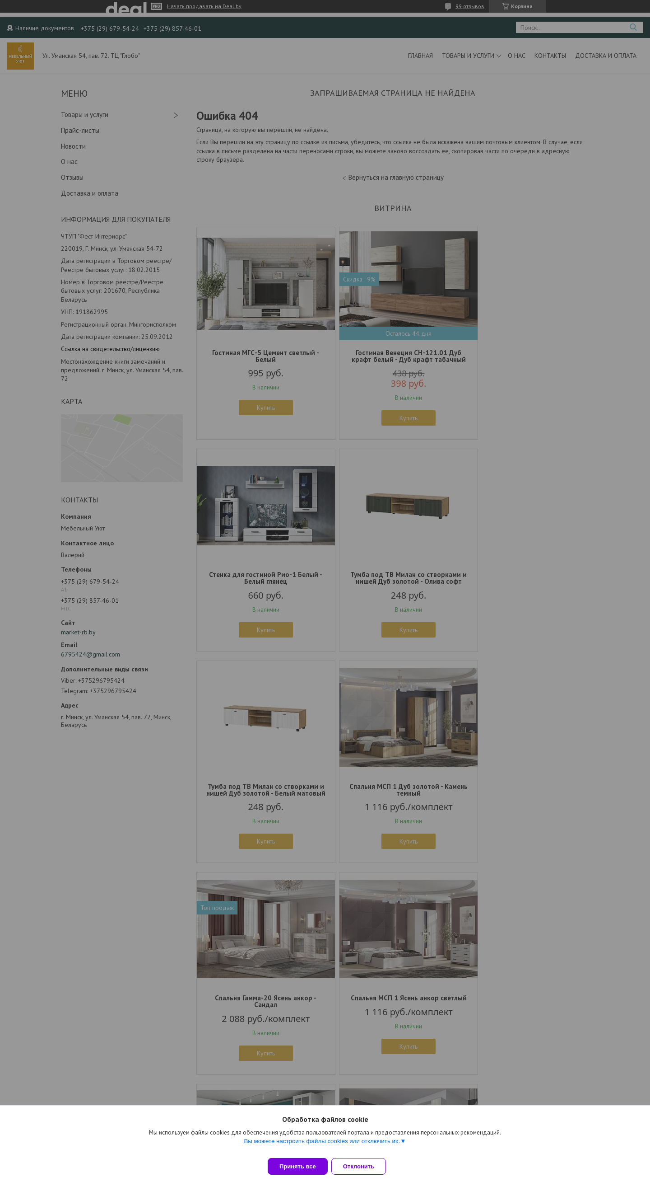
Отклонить (364, 1166)
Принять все (297, 1166)
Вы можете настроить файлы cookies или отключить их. (322, 1146)
